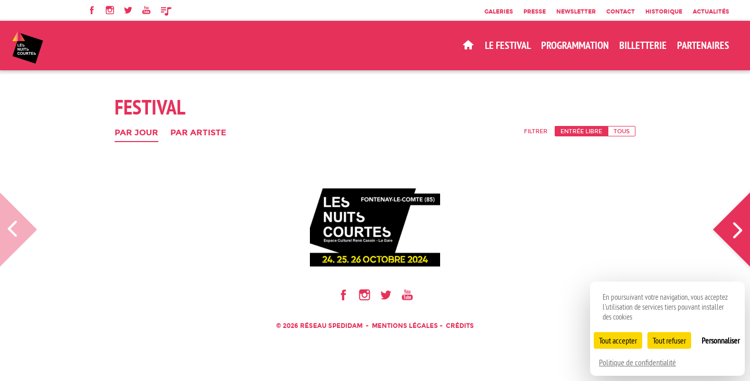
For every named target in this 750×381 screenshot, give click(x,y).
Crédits (460, 325)
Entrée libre (581, 131)
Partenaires (703, 45)
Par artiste (198, 133)
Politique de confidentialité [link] (637, 362)
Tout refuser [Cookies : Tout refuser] (669, 340)
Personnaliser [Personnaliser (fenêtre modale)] (721, 340)
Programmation (575, 45)
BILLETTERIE (643, 45)
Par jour (136, 133)
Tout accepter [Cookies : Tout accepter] (618, 340)
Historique (663, 11)
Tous (622, 131)
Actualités (711, 11)
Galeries (498, 11)
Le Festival (508, 45)
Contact (620, 11)
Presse (534, 11)
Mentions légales (405, 325)
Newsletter (576, 11)
